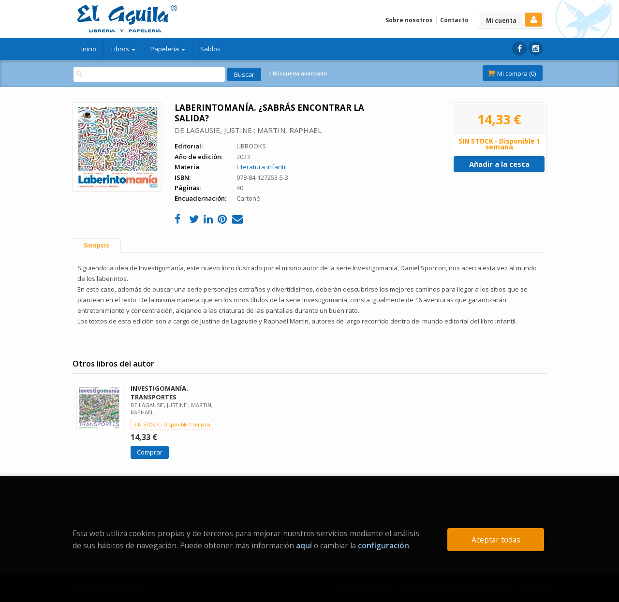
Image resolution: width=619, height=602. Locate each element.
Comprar (149, 452)
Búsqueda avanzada (298, 73)
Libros (123, 48)
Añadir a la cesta (499, 164)
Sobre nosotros (409, 20)
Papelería (167, 48)
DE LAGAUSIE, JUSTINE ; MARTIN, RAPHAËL (248, 130)
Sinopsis (96, 245)
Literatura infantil (261, 166)
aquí (304, 545)
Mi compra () (511, 73)
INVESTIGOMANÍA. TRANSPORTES (159, 392)
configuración (383, 545)
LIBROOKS (251, 146)
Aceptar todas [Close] (496, 539)
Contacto (454, 20)
